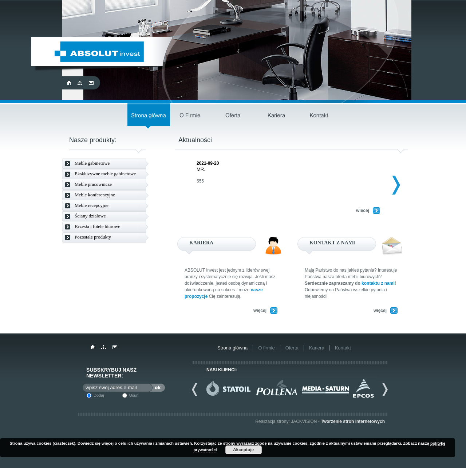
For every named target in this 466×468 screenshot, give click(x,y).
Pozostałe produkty (93, 237)
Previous (197, 389)
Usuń (134, 395)
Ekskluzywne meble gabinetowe (105, 173)
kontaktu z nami (378, 283)
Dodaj (99, 395)
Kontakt (319, 116)
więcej (362, 210)
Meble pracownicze (93, 184)
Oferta (234, 116)
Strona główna (148, 116)
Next (390, 185)
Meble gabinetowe (92, 163)
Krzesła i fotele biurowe (97, 226)
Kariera (276, 116)
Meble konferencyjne (95, 194)
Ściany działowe (90, 216)
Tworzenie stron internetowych (353, 421)
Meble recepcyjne (91, 205)
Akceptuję (243, 449)
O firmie (191, 116)
